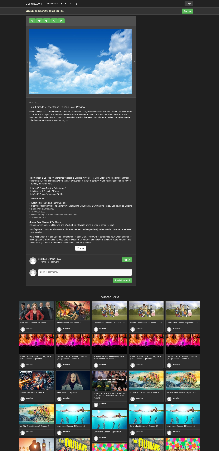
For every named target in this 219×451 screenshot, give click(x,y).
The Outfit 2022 (38, 212)
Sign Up (187, 11)
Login (188, 4)
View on (80, 248)
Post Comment (122, 280)
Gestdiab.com (34, 3)
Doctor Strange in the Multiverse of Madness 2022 (54, 214)
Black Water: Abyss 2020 (42, 209)
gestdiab (29, 328)
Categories (52, 4)
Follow (127, 260)
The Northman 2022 (40, 217)
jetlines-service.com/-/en (40, 225)
